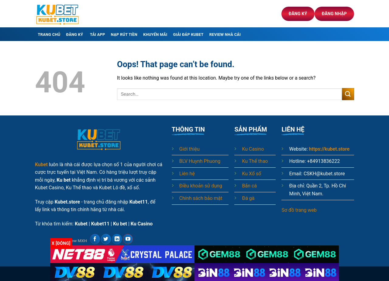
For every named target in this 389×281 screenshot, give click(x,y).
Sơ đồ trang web (299, 210)
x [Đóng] (61, 243)
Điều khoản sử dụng (200, 186)
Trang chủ (49, 34)
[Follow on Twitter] (106, 239)
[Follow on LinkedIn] (117, 239)
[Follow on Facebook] (95, 239)
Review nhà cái (225, 34)
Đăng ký (298, 13)
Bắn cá (249, 186)
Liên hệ (187, 173)
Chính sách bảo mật (200, 198)
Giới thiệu (189, 149)
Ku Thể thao (255, 161)
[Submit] (348, 94)
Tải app (97, 34)
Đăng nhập (334, 13)
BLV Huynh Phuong (199, 161)
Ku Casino (253, 149)
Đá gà (248, 198)
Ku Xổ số (251, 173)
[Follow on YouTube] (128, 239)
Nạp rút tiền (124, 34)
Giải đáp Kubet (188, 34)
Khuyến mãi (155, 34)
